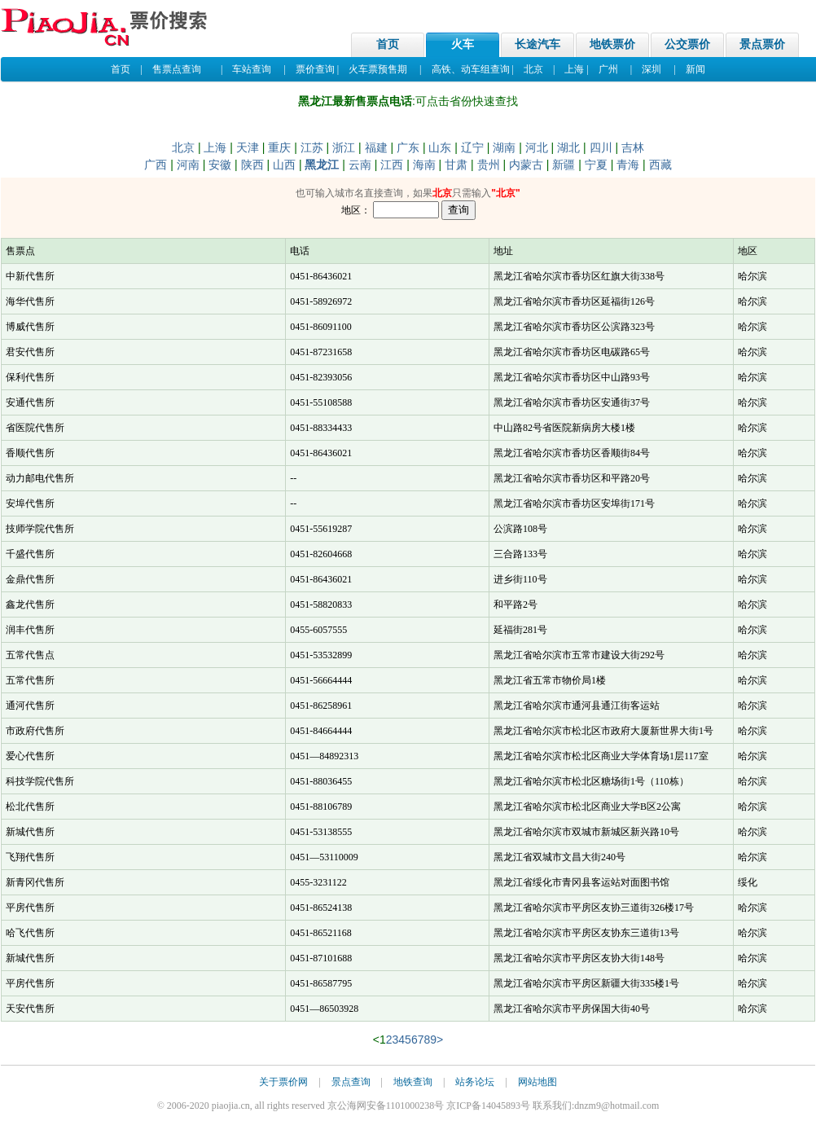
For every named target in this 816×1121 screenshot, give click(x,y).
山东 (439, 147)
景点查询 (351, 1082)
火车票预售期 (378, 69)
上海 (574, 69)
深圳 (651, 69)
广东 (408, 147)
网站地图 (537, 1082)
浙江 (343, 147)
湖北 (568, 147)
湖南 (504, 147)
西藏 (660, 164)
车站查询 (251, 69)
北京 (533, 69)
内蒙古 (526, 164)
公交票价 (687, 44)
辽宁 (472, 147)
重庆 (279, 147)
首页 (387, 44)
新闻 (695, 69)
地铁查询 (412, 1082)
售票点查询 (176, 69)
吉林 (632, 147)
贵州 (488, 164)
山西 (284, 164)
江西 (391, 164)
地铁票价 (612, 44)
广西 (155, 164)
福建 (376, 147)
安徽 (219, 164)
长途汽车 (537, 44)
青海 (627, 164)
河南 (188, 164)
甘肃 (456, 164)
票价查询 (315, 69)
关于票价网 (283, 1082)
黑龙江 (322, 164)
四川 (601, 147)
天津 (247, 147)
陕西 (252, 164)
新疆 (563, 164)
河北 (536, 147)
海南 (424, 164)
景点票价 (762, 44)
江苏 (312, 147)
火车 (462, 44)
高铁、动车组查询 (471, 69)
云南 (360, 164)
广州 (608, 69)
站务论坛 (474, 1082)
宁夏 (596, 164)
